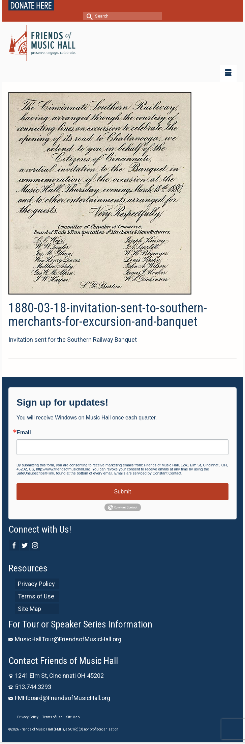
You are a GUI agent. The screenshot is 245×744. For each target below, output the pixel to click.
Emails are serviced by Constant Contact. (148, 473)
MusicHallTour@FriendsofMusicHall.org (64, 639)
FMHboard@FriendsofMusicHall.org (59, 697)
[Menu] (228, 73)
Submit (122, 491)
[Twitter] (24, 545)
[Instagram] (35, 545)
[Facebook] (14, 545)
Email (24, 432)
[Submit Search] (88, 16)
